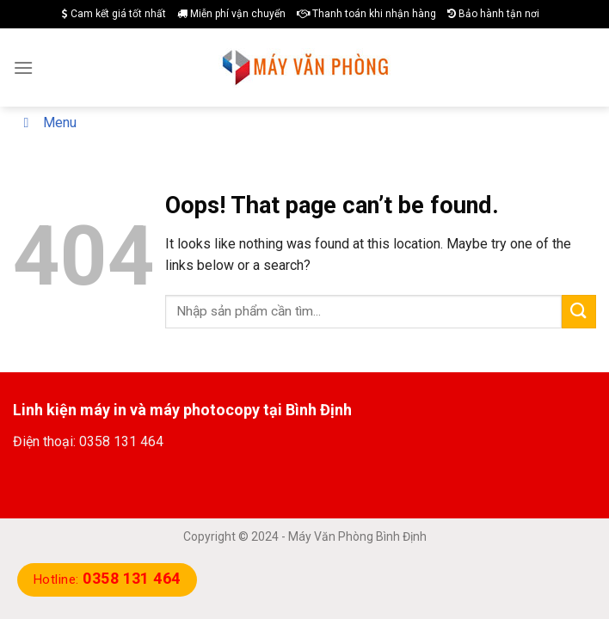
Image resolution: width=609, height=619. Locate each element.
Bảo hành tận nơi (493, 14)
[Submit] (579, 311)
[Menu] (23, 67)
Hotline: (107, 579)
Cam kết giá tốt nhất (114, 14)
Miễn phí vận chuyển (231, 14)
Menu (47, 122)
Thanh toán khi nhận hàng (366, 14)
